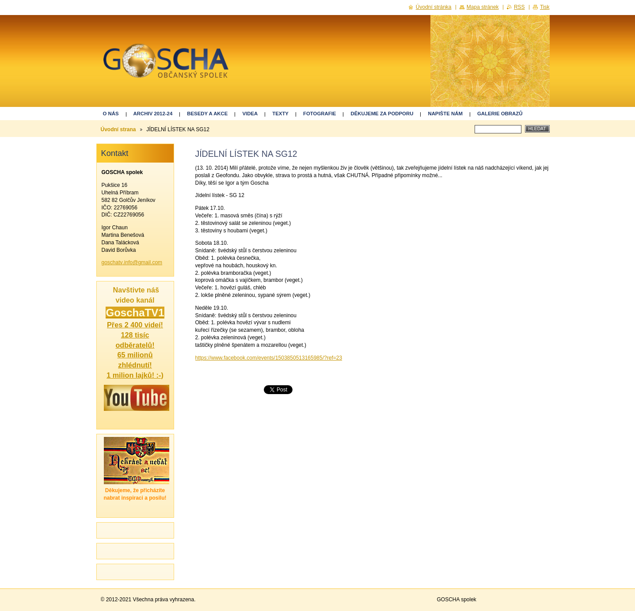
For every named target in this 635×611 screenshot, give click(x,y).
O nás (111, 113)
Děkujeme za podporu (381, 113)
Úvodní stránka (434, 7)
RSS (519, 7)
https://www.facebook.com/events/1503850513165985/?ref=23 (268, 358)
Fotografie (319, 113)
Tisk (545, 7)
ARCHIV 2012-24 (153, 113)
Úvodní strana (118, 129)
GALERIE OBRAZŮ (500, 113)
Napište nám (445, 113)
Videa (250, 113)
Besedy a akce (207, 113)
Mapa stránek (483, 7)
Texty (280, 113)
